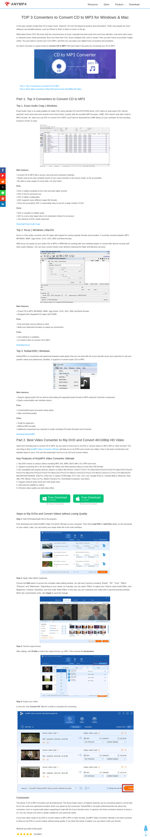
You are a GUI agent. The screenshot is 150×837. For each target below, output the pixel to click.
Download (134, 4)
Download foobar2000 (25, 434)
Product (119, 4)
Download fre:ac (23, 345)
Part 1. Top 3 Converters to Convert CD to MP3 (39, 86)
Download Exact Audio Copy (28, 224)
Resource (93, 4)
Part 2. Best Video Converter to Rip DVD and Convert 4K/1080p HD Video (50, 89)
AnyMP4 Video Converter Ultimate (44, 449)
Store (106, 4)
